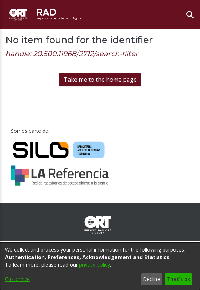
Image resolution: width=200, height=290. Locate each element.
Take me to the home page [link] (100, 79)
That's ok (178, 279)
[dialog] (100, 266)
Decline (151, 279)
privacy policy (94, 264)
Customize (17, 279)
